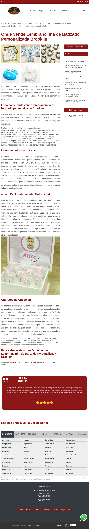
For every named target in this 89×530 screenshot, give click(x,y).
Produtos (63, 11)
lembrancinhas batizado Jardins (74, 62)
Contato (76, 11)
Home (32, 11)
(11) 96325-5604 (81, 2)
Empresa (42, 11)
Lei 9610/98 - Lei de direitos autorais (40, 479)
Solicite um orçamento (76, 47)
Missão (53, 11)
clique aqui (31, 363)
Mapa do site (65, 510)
